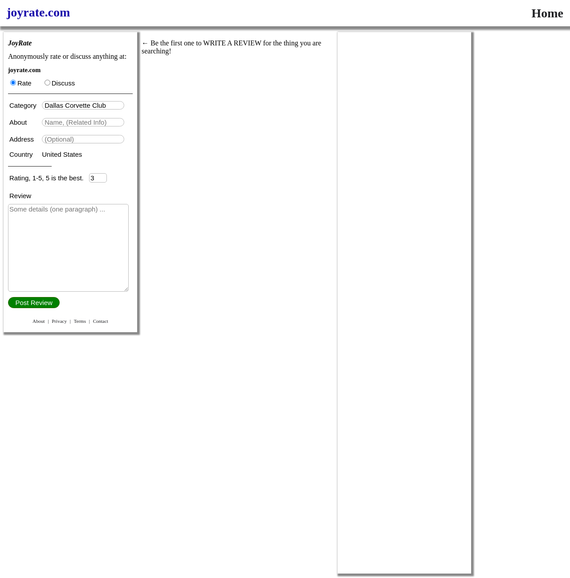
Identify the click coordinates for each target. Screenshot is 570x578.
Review (20, 195)
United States (62, 154)
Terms (80, 321)
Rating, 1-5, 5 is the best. (49, 178)
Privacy (59, 321)
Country (22, 154)
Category (24, 105)
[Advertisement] (404, 165)
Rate (21, 83)
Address (22, 139)
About (18, 122)
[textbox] (83, 105)
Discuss (60, 83)
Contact (100, 321)
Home (547, 13)
